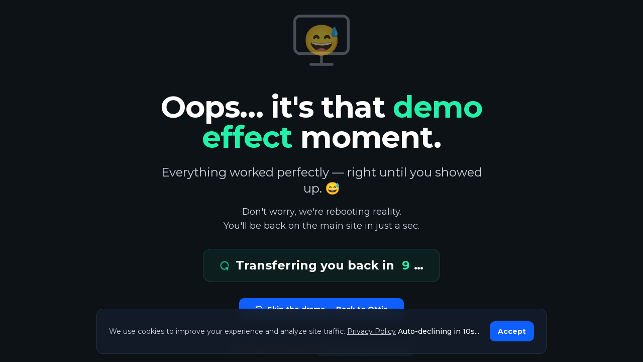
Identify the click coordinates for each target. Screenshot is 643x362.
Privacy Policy (371, 331)
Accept (512, 331)
